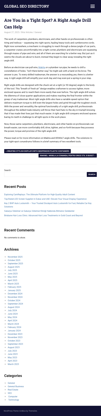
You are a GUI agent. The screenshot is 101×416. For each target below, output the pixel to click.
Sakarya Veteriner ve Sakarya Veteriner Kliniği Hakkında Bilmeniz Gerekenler (39, 211)
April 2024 (12, 320)
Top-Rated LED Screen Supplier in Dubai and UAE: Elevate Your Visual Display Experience (45, 199)
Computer (12, 396)
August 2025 (14, 267)
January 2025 (14, 290)
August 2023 (14, 347)
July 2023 (12, 351)
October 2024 (14, 300)
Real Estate (13, 389)
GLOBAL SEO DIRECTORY (26, 6)
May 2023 (12, 357)
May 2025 (12, 277)
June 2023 (13, 354)
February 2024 (14, 327)
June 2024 (13, 314)
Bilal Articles (27, 32)
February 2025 (14, 287)
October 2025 (14, 260)
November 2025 (15, 257)
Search (7, 170)
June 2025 (13, 273)
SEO (10, 393)
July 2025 (12, 270)
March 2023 (13, 364)
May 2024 (12, 317)
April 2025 (12, 280)
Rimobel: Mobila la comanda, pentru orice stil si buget (67, 156)
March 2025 (13, 283)
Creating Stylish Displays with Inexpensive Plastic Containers (38, 151)
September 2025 (15, 263)
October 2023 (14, 340)
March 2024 (13, 324)
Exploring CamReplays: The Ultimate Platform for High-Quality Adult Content (39, 194)
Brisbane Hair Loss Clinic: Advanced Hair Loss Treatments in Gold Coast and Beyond (43, 215)
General (38, 32)
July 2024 (12, 310)
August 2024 (14, 307)
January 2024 (14, 330)
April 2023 (12, 361)
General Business (16, 386)
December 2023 (15, 334)
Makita (41, 67)
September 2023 (15, 344)
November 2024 (15, 297)
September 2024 (15, 304)
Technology (13, 400)
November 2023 (15, 337)
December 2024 (15, 293)
